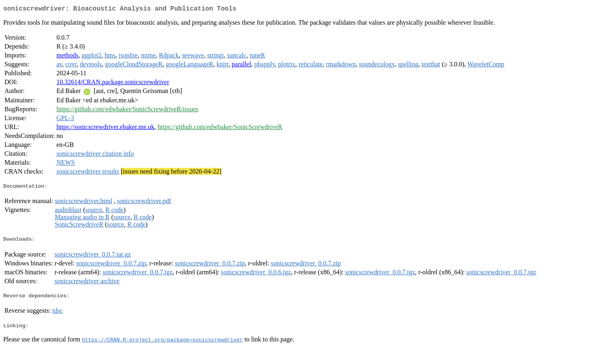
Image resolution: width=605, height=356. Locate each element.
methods (67, 56)
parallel (241, 65)
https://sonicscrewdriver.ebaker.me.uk (105, 128)
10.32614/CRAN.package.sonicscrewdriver (112, 83)
